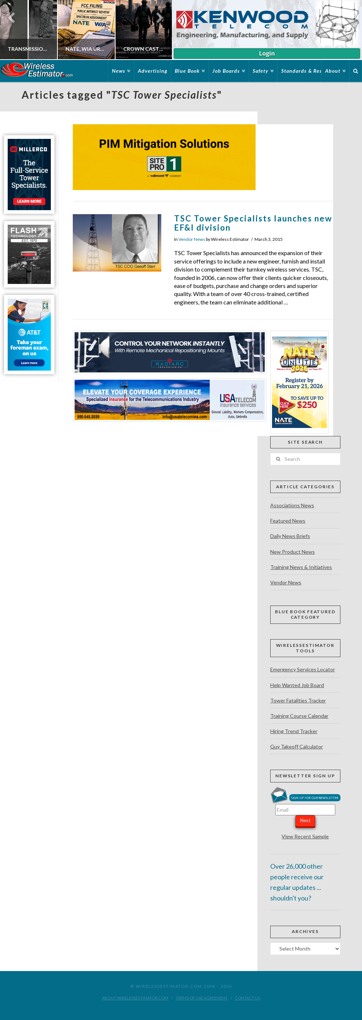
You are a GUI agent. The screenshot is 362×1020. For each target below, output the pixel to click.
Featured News (287, 520)
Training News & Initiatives (301, 567)
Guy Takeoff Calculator (296, 746)
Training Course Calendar (299, 716)
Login (267, 53)
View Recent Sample (305, 836)
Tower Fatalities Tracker (298, 700)
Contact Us (247, 998)
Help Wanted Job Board (297, 685)
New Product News (292, 552)
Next (305, 820)
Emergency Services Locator (302, 669)
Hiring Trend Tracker (293, 731)
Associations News (292, 505)
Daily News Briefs (290, 536)
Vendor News (191, 239)
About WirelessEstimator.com (135, 998)
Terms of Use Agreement (202, 998)
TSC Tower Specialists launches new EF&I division (253, 222)
